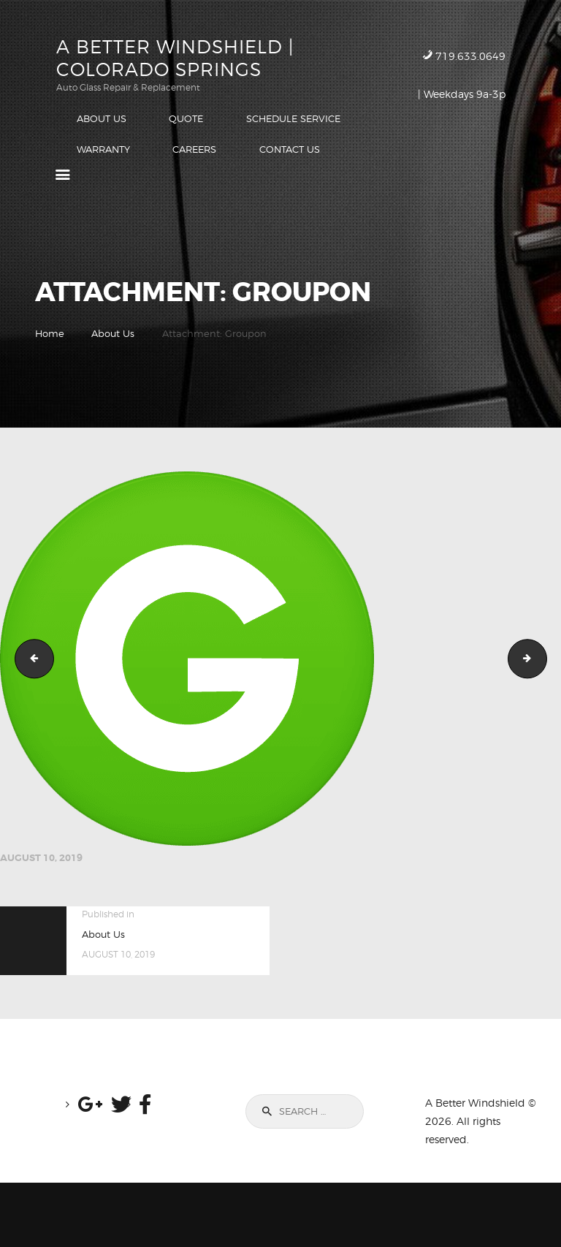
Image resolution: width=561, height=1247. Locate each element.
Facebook (542, 659)
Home (49, 334)
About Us (112, 334)
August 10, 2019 (41, 858)
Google (30, 659)
